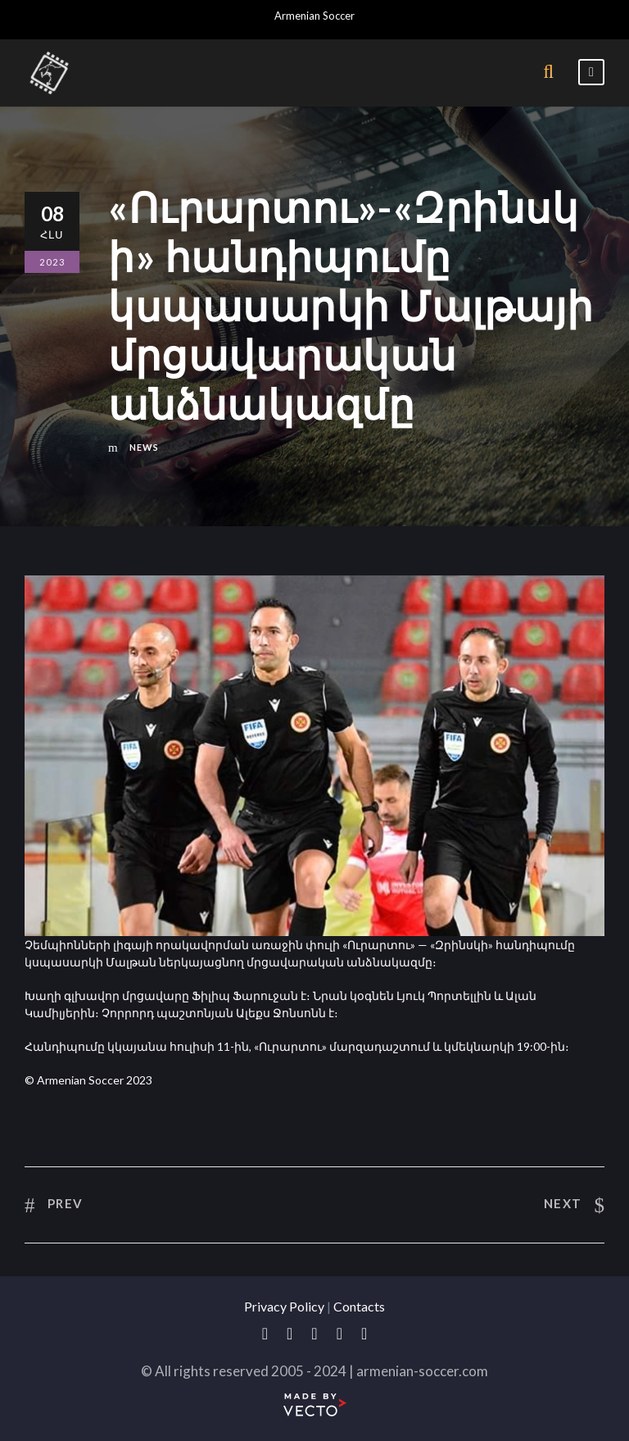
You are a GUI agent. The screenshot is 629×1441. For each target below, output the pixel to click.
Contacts (359, 1306)
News (144, 447)
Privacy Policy (284, 1306)
